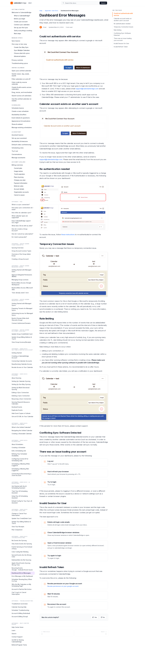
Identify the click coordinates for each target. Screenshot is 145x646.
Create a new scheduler (20, 111)
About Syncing (16, 378)
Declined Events (17, 407)
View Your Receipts (18, 526)
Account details (19, 189)
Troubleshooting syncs (20, 63)
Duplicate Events (17, 410)
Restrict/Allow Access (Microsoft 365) (22, 288)
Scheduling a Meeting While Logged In (21, 464)
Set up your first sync (21, 27)
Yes (94, 617)
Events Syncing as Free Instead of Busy (22, 547)
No (103, 617)
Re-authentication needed (122, 23)
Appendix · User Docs (51, 10)
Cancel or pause (19, 195)
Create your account (20, 21)
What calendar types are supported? (20, 216)
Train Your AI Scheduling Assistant (19, 492)
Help (40, 10)
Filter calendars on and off (21, 79)
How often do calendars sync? (21, 212)
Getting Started (17, 353)
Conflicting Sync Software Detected (122, 34)
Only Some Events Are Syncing (22, 544)
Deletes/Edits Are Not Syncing (21, 560)
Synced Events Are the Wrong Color (21, 556)
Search (103, 3)
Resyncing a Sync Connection (21, 399)
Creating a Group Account (20, 259)
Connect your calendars (22, 24)
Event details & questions (21, 118)
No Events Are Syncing (19, 540)
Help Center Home (17, 627)
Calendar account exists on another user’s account (123, 19)
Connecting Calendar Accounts (22, 361)
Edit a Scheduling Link (19, 451)
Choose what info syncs (22, 53)
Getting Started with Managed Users (21, 270)
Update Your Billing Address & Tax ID (21, 522)
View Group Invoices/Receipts (21, 342)
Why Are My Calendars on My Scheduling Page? (21, 585)
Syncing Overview (17, 248)
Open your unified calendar (21, 71)
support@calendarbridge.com (87, 89)
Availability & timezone (20, 141)
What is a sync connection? (21, 204)
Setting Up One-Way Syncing (21, 384)
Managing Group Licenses (20, 280)
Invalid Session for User (121, 43)
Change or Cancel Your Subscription (19, 514)
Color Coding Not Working (20, 552)
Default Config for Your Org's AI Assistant (22, 502)
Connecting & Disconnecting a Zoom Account (21, 474)
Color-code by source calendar (19, 83)
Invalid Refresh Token (121, 47)
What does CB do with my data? (22, 226)
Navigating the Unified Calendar (22, 430)
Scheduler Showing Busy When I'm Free (22, 580)
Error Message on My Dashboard (22, 576)
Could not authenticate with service (123, 14)
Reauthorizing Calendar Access (22, 364)
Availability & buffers (19, 114)
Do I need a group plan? (19, 237)
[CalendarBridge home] (21, 3)
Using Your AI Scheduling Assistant (20, 497)
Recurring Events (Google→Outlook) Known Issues (22, 569)
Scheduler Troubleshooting (20, 610)
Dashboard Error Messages (21, 573)
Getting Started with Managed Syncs (21, 304)
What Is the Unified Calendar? (21, 427)
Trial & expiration (19, 174)
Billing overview (17, 165)
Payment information (20, 183)
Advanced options (20, 56)
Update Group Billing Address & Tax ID (22, 338)
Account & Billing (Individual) (21, 613)
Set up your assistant (19, 138)
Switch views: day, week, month (20, 75)
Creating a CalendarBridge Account (20, 357)
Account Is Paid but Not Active (21, 589)
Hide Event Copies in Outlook (21, 413)
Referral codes (18, 186)
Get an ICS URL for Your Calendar (22, 416)
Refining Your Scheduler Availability (19, 455)
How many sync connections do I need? (22, 208)
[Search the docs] (82, 3)
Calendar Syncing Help (19, 607)
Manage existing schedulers (22, 127)
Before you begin (19, 19)
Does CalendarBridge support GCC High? (21, 221)
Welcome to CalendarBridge (21, 12)
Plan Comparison (17, 530)
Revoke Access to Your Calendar (22, 367)
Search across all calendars (21, 96)
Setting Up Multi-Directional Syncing (20, 388)
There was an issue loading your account (123, 39)
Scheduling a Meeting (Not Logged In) (20, 469)
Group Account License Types (21, 251)
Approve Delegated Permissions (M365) (22, 275)
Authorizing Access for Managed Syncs (22, 314)
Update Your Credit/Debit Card (21, 518)
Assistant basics (17, 135)
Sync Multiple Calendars (22, 50)
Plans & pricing (18, 177)
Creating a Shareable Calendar (22, 433)
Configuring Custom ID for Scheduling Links (20, 459)
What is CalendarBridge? (22, 16)
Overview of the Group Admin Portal (21, 255)
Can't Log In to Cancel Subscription (19, 593)
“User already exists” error (20, 293)
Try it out (15, 151)
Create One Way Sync (21, 47)
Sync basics (16, 41)
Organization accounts (21, 192)
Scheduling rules (18, 148)
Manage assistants (18, 157)
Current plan (18, 168)
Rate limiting (117, 30)
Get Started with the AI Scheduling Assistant (19, 487)
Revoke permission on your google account (62, 586)
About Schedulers (17, 444)
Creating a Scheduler (18, 447)
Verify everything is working (23, 30)
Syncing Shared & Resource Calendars (21, 403)
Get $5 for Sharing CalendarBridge (18, 641)
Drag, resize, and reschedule (22, 92)
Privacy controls (17, 60)
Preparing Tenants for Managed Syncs (22, 309)
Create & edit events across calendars (21, 88)
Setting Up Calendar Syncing (21, 381)
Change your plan (19, 180)
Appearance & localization (21, 121)
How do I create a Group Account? (19, 230)
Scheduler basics (18, 108)
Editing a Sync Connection (20, 392)
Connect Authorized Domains (21, 323)
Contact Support (17, 637)
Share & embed (17, 124)
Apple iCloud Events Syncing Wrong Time (21, 564)
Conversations (17, 154)
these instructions (68, 234)
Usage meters (18, 171)
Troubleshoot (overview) (19, 604)
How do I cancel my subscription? (22, 234)
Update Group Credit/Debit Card (22, 334)
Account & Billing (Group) (20, 616)
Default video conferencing (21, 144)
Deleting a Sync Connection (21, 396)
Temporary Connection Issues (123, 27)
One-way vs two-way (19, 44)
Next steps (17, 33)
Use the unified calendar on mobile (21, 100)
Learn (13, 630)
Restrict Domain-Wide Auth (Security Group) (20, 319)
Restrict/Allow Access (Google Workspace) (21, 283)
